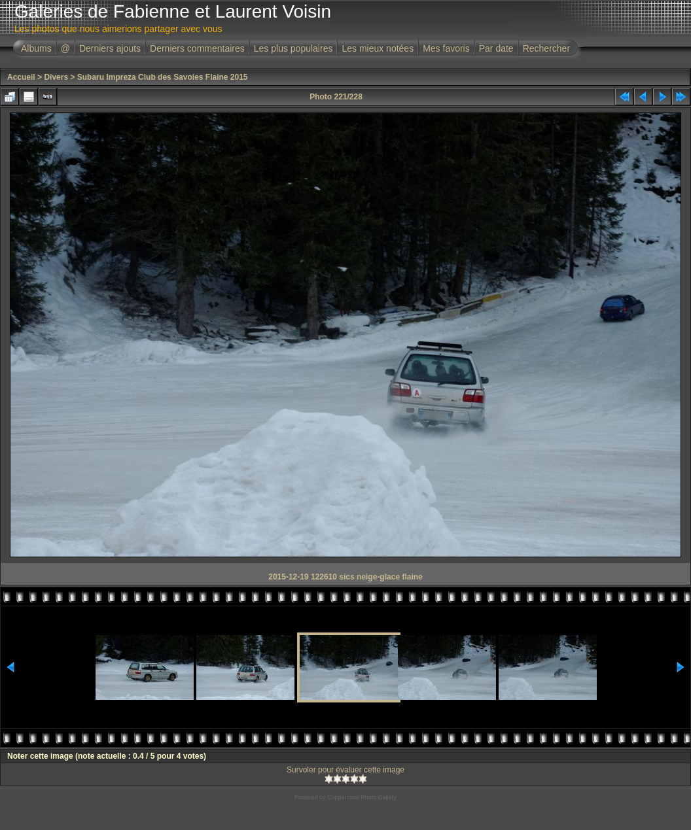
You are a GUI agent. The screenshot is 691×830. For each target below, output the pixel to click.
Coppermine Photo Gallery (362, 797)
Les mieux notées (378, 48)
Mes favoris (446, 48)
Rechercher (546, 48)
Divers (56, 77)
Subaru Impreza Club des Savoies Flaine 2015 (162, 77)
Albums (36, 48)
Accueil (21, 77)
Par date (496, 48)
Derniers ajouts (110, 48)
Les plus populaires (293, 48)
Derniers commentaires (197, 48)
